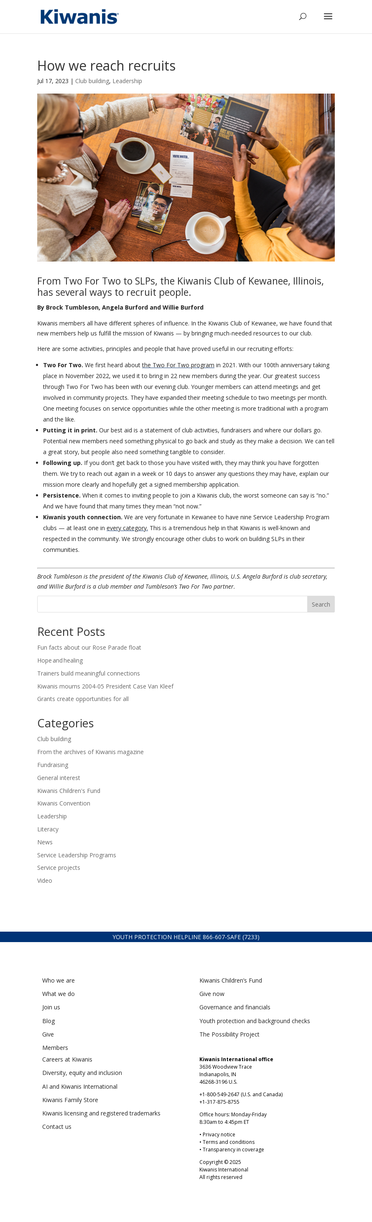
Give (48, 1034)
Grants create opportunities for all (83, 699)
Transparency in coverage (233, 1149)
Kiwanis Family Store (70, 1100)
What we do (58, 994)
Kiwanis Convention (63, 803)
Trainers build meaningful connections (88, 673)
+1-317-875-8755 (219, 1101)
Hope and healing (60, 660)
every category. (127, 528)
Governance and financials (234, 1007)
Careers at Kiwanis (67, 1059)
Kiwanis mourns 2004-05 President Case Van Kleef (106, 686)
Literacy (48, 829)
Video (44, 880)
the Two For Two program (178, 365)
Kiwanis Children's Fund (68, 791)
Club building (92, 81)
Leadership (127, 81)
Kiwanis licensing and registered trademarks (101, 1113)
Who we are (58, 980)
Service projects (58, 867)
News (45, 842)
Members (55, 1048)
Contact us (56, 1127)
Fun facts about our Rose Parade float (90, 647)
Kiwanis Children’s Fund (230, 980)
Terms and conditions (229, 1142)
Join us (51, 1007)
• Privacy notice (217, 1134)
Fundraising (52, 765)
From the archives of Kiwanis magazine (90, 752)
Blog (48, 1021)
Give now (211, 994)
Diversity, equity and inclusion (82, 1073)
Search (321, 604)
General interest (58, 778)
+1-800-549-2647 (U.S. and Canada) (241, 1094)
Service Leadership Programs (76, 855)
